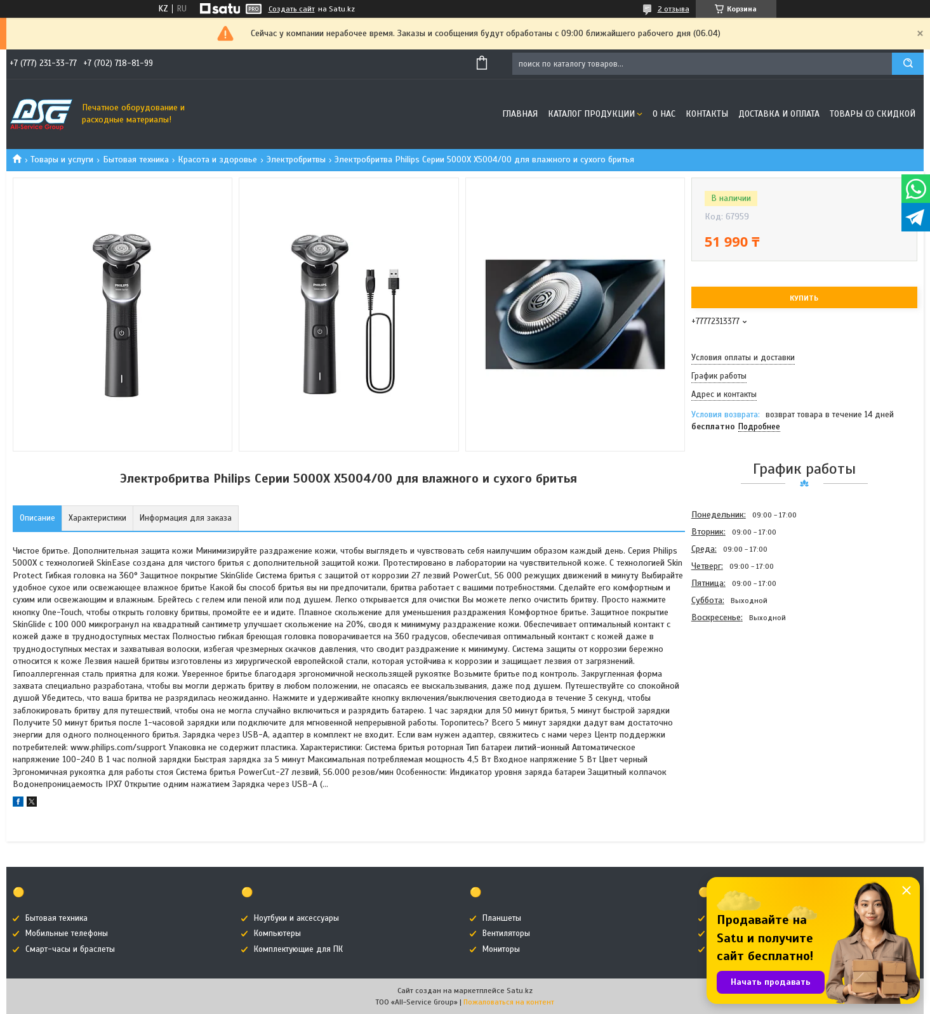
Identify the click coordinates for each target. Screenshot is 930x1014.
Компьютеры (277, 933)
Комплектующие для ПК (298, 949)
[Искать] (908, 64)
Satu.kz (520, 990)
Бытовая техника (136, 159)
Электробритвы (296, 159)
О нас (664, 113)
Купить (804, 298)
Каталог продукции (591, 113)
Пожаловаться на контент (508, 1002)
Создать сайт (292, 8)
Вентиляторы (506, 933)
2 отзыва (673, 8)
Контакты (707, 113)
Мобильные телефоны (66, 933)
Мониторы (501, 949)
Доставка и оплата (779, 113)
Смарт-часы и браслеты (70, 949)
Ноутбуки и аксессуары (296, 918)
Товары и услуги (61, 159)
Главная (520, 113)
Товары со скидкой (872, 113)
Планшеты (501, 918)
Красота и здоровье (217, 159)
